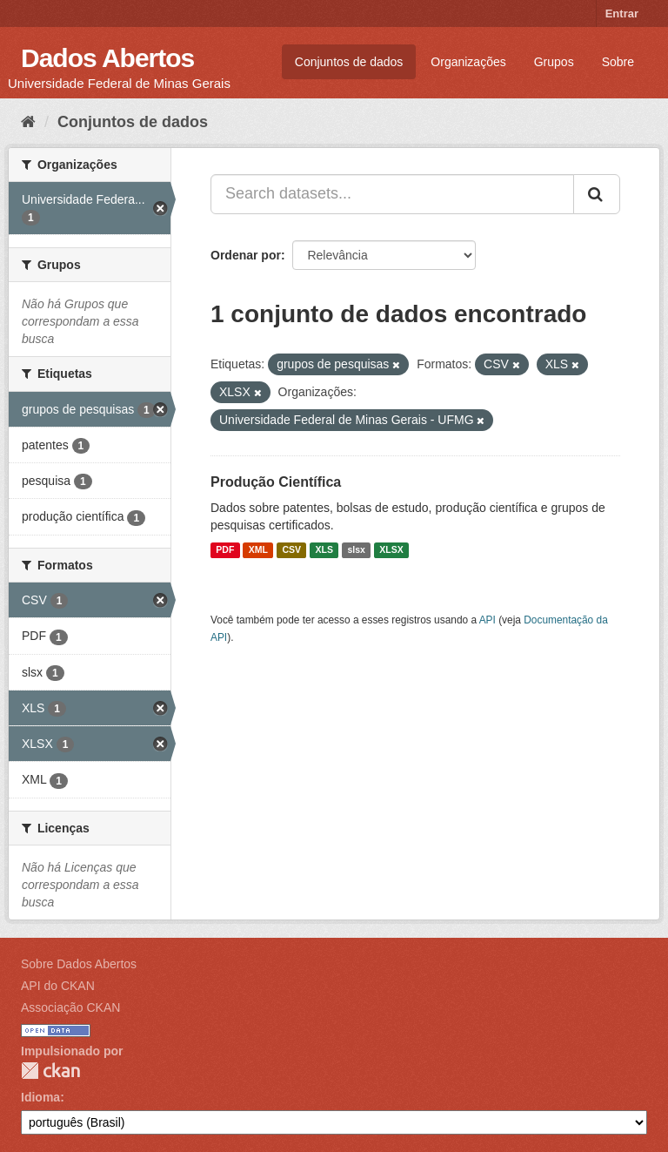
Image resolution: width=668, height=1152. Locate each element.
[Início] (28, 122)
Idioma (40, 1097)
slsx (355, 550)
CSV (291, 550)
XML (258, 550)
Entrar (621, 13)
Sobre (618, 62)
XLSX (391, 550)
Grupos (554, 62)
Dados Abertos (107, 58)
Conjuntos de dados (349, 62)
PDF (225, 550)
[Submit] (596, 194)
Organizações (468, 62)
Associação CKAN (70, 1007)
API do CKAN (58, 986)
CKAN (50, 1070)
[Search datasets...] (392, 194)
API (487, 620)
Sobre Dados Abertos (79, 964)
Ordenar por (245, 255)
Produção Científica (275, 482)
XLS (324, 550)
